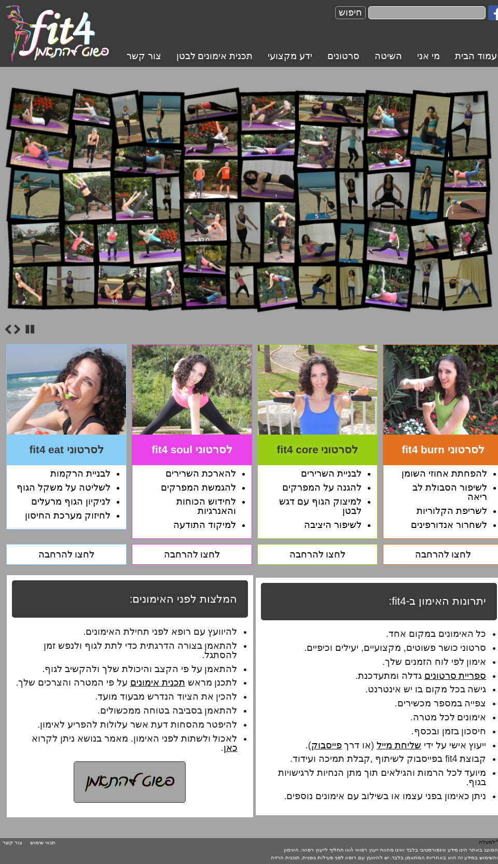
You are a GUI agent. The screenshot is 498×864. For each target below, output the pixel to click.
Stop (30, 329)
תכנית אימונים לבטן (214, 56)
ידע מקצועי (290, 56)
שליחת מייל (399, 745)
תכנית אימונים (157, 682)
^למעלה (488, 842)
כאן (231, 748)
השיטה (388, 56)
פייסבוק (326, 745)
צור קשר (144, 56)
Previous (8, 329)
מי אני (428, 56)
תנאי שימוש (43, 842)
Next (17, 329)
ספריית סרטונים (455, 676)
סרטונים (343, 56)
